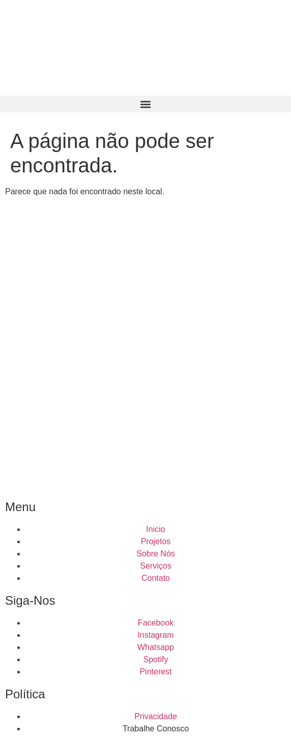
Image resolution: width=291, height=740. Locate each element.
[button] (145, 104)
